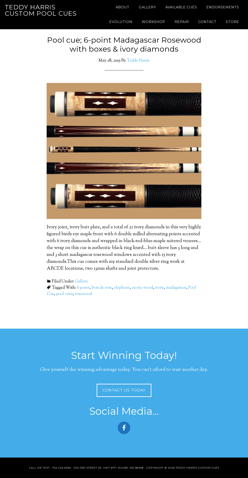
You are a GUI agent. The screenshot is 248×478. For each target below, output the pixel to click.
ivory (159, 288)
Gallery (81, 281)
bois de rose (102, 288)
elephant (122, 288)
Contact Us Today (124, 390)
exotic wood (142, 288)
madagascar (176, 288)
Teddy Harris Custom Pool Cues (41, 10)
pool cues (64, 294)
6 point (83, 288)
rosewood (83, 294)
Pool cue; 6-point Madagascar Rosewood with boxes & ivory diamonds (124, 44)
